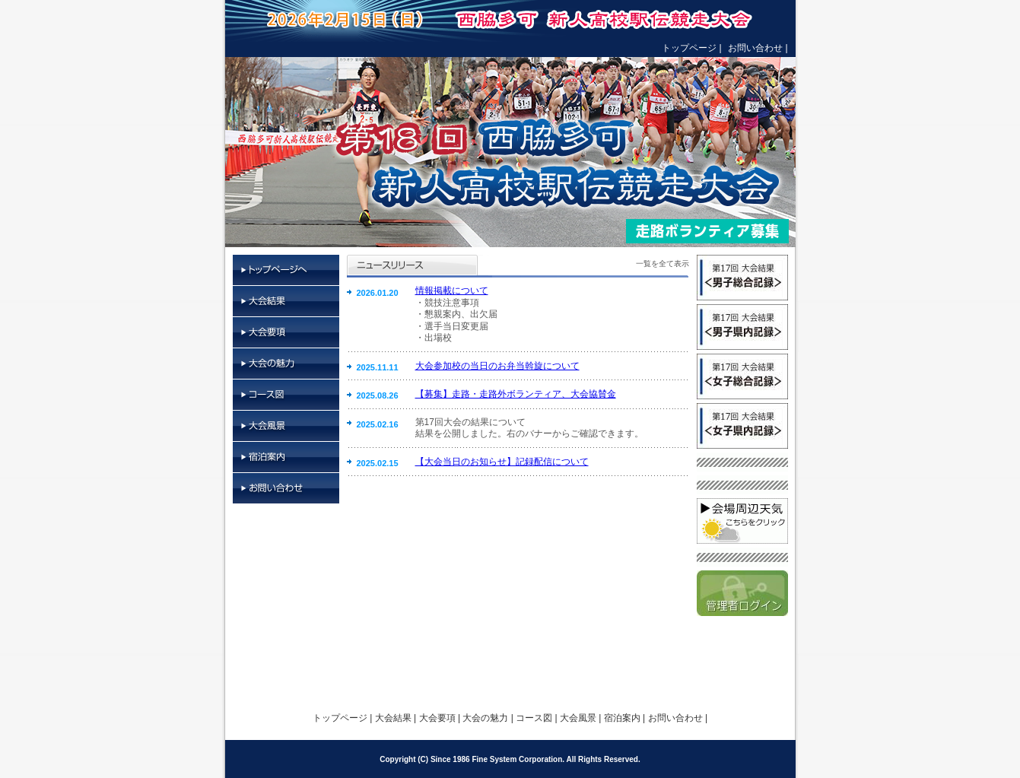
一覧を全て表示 (662, 263)
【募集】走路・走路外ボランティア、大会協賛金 (515, 394)
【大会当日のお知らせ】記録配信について (502, 461)
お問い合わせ (755, 48)
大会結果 (286, 301)
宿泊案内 (286, 457)
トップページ (689, 48)
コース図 (286, 395)
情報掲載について (451, 290)
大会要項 (286, 332)
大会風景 (286, 426)
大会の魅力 (286, 363)
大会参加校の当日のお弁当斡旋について (497, 365)
